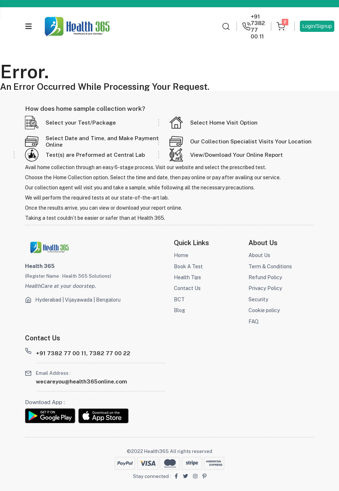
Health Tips (188, 277)
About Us (260, 255)
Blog (179, 310)
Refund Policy (266, 277)
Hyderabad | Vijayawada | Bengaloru (80, 300)
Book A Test (189, 266)
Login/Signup (317, 26)
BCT (179, 299)
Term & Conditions (271, 266)
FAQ (253, 321)
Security (258, 299)
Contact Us (188, 288)
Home (181, 255)
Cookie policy (265, 310)
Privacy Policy (265, 288)
